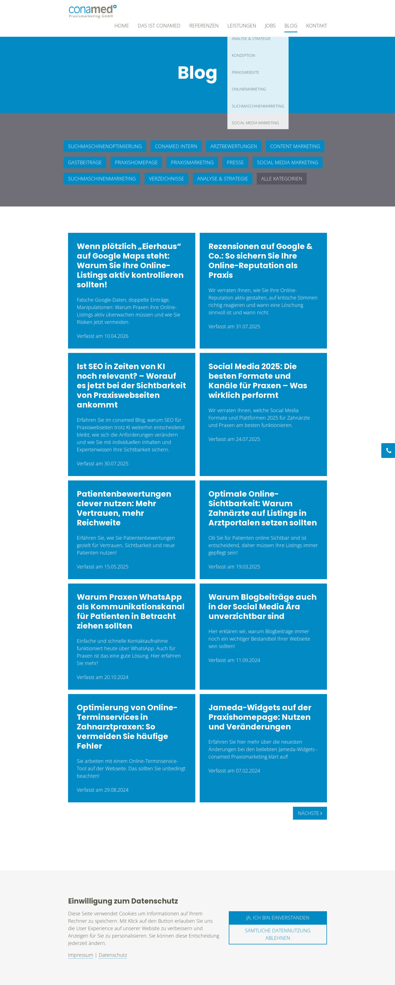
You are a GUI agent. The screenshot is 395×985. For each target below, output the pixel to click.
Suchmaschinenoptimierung (105, 146)
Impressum (80, 955)
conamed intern (176, 146)
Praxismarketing (192, 162)
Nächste (310, 813)
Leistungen (241, 25)
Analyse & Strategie (222, 178)
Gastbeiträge (85, 162)
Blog (290, 25)
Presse (235, 162)
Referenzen (204, 25)
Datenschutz (113, 955)
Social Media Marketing (287, 162)
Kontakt (316, 25)
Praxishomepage (136, 162)
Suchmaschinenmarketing (102, 178)
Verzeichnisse (166, 178)
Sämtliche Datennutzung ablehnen (278, 934)
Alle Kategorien (281, 178)
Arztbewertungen (233, 146)
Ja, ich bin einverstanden (277, 917)
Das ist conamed (159, 25)
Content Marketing (295, 146)
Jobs (270, 25)
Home (121, 25)
